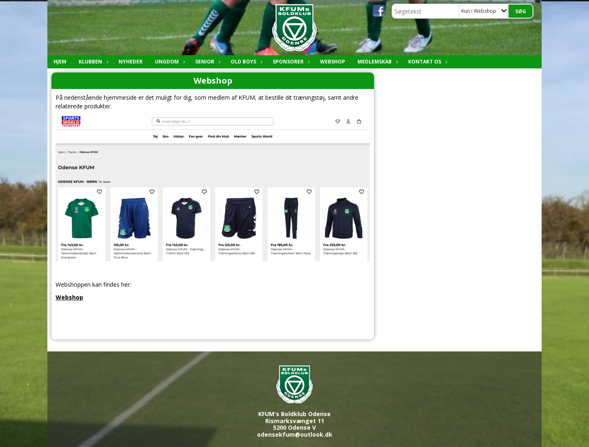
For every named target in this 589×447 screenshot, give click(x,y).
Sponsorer (290, 61)
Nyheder (131, 61)
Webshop (332, 61)
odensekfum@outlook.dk (294, 434)
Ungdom (169, 61)
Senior (206, 61)
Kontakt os (426, 61)
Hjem (60, 61)
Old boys (245, 61)
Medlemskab (377, 61)
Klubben (92, 61)
